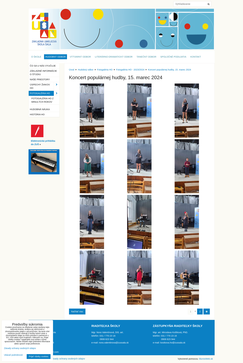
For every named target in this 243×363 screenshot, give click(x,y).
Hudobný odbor (55, 57)
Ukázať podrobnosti (13, 355)
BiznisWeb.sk (206, 359)
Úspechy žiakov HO (44, 86)
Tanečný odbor (146, 57)
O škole (36, 57)
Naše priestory (40, 79)
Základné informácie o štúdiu (43, 73)
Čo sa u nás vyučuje (43, 66)
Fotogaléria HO (44, 93)
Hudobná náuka (40, 109)
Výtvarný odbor (80, 57)
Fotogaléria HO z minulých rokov (42, 100)
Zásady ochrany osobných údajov (68, 358)
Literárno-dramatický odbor (114, 57)
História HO (37, 114)
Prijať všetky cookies (38, 356)
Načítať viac (77, 311)
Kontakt (195, 57)
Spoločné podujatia (173, 57)
